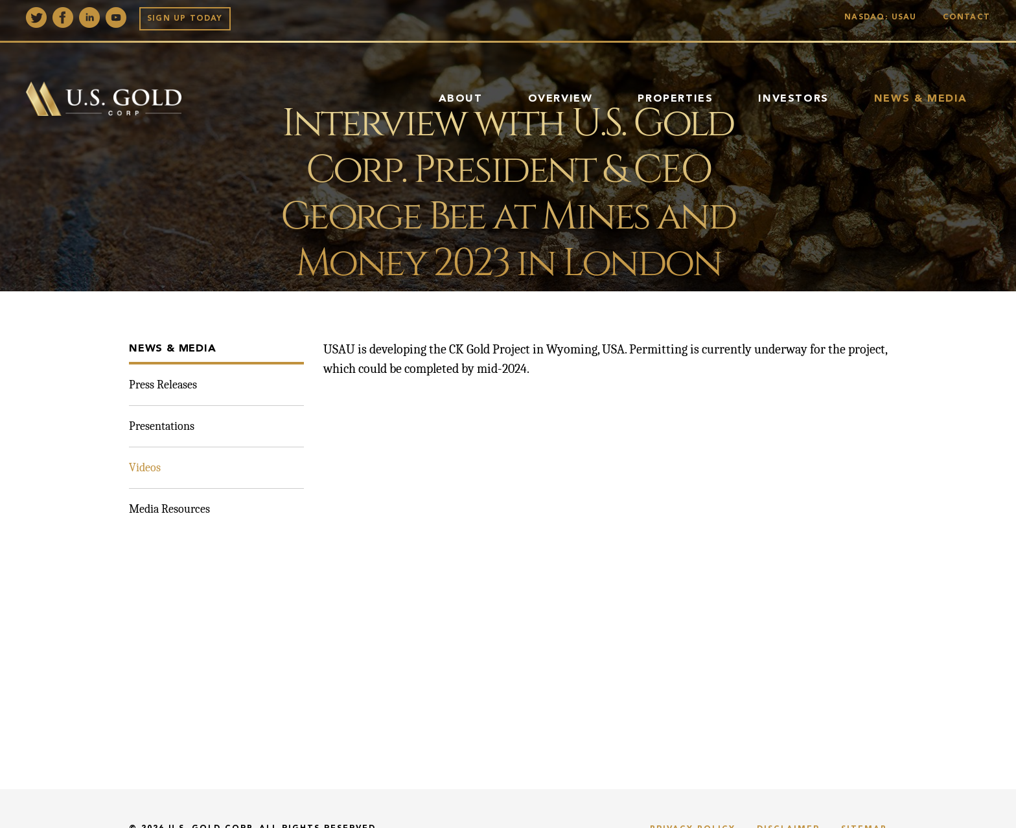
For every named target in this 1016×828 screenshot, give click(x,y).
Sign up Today (185, 19)
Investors (793, 99)
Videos (145, 468)
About (461, 99)
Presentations (161, 426)
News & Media (920, 99)
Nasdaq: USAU (883, 17)
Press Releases (163, 385)
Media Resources (169, 509)
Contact (966, 17)
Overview (560, 99)
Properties (675, 99)
